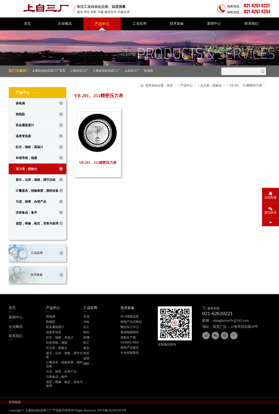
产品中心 (102, 24)
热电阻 (148, 70)
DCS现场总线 (130, 315)
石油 (86, 315)
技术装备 (177, 23)
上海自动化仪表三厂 (106, 70)
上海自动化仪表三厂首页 (48, 70)
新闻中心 (214, 23)
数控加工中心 (130, 326)
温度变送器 (23, 135)
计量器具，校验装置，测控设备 (37, 189)
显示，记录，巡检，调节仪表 (35, 178)
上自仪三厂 (132, 70)
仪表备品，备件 (26, 211)
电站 (86, 331)
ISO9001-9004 (130, 341)
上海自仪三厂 (79, 70)
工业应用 (139, 23)
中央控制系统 (130, 351)
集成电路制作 (130, 331)
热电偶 (20, 102)
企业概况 (65, 23)
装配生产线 (128, 336)
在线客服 (270, 197)
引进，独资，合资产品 (31, 200)
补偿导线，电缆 (26, 157)
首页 (27, 23)
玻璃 (86, 336)
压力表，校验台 (26, 167)
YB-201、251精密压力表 (245, 84)
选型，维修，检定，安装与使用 (37, 222)
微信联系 (270, 212)
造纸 (86, 357)
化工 (86, 326)
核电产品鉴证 (130, 346)
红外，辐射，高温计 (29, 146)
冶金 (86, 320)
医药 (86, 352)
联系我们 (252, 23)
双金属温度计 (25, 124)
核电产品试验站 (131, 320)
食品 (86, 346)
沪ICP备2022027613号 (111, 409)
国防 (86, 362)
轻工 (86, 341)
